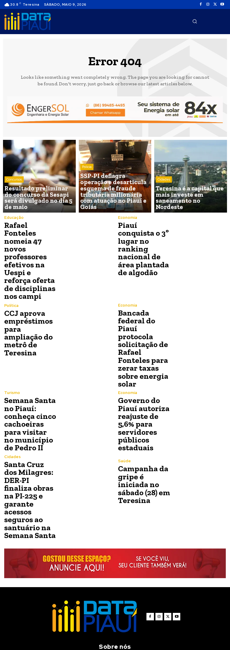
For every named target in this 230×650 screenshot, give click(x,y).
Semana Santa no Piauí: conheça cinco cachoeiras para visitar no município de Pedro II (30, 386)
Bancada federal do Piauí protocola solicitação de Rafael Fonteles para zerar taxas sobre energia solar (144, 323)
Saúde (124, 426)
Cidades (164, 190)
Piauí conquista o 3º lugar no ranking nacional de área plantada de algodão (141, 246)
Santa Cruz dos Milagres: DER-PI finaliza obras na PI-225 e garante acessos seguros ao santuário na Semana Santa (29, 452)
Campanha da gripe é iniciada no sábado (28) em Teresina (144, 443)
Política (11, 297)
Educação (14, 217)
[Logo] (27, 21)
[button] (194, 21)
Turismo (12, 357)
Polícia (87, 185)
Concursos (14, 190)
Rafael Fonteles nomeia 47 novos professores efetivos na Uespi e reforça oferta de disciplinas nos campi (30, 253)
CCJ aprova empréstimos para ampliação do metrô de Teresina (30, 318)
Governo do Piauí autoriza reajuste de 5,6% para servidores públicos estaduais (141, 386)
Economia (127, 217)
